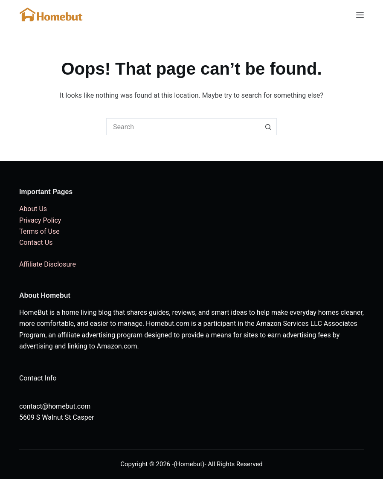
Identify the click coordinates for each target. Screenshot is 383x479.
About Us (33, 209)
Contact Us (36, 242)
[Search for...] (183, 126)
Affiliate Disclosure (47, 264)
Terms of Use (39, 231)
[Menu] (360, 15)
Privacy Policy (40, 220)
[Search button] (268, 126)
